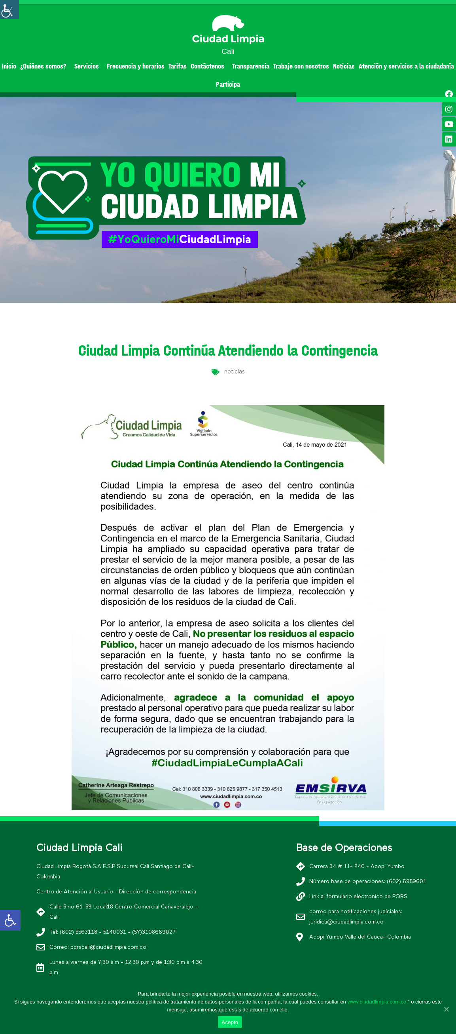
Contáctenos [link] (209, 66)
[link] (10, 920)
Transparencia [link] (250, 66)
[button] (214, 296)
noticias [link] (234, 372)
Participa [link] (228, 84)
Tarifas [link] (177, 66)
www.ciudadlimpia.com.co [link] (377, 1002)
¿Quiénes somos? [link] (45, 66)
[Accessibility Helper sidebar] (9, 9)
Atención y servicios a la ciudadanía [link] (406, 66)
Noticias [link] (344, 66)
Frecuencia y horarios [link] (136, 66)
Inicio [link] (9, 66)
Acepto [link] (230, 1022)
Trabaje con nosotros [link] (301, 66)
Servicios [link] (88, 66)
